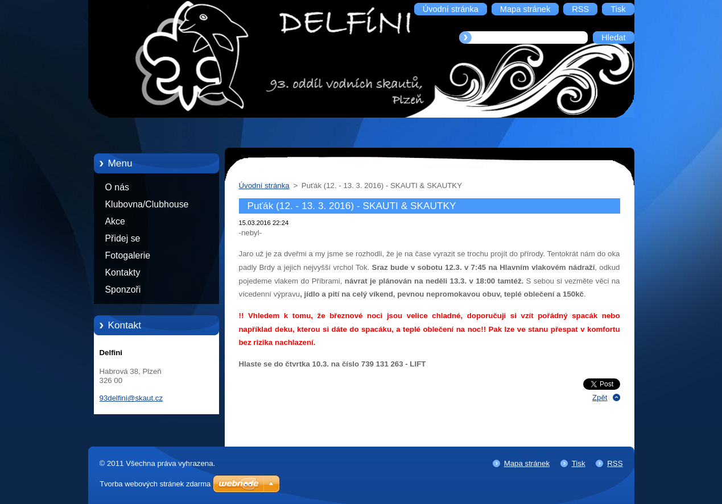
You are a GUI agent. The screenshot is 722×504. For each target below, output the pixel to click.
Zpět (600, 397)
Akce (115, 221)
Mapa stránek (527, 463)
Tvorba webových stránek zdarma (155, 484)
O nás (117, 187)
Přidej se (123, 238)
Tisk (578, 463)
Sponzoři (123, 289)
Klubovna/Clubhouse (147, 204)
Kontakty (123, 272)
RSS (614, 463)
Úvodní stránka (264, 185)
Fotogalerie (128, 255)
